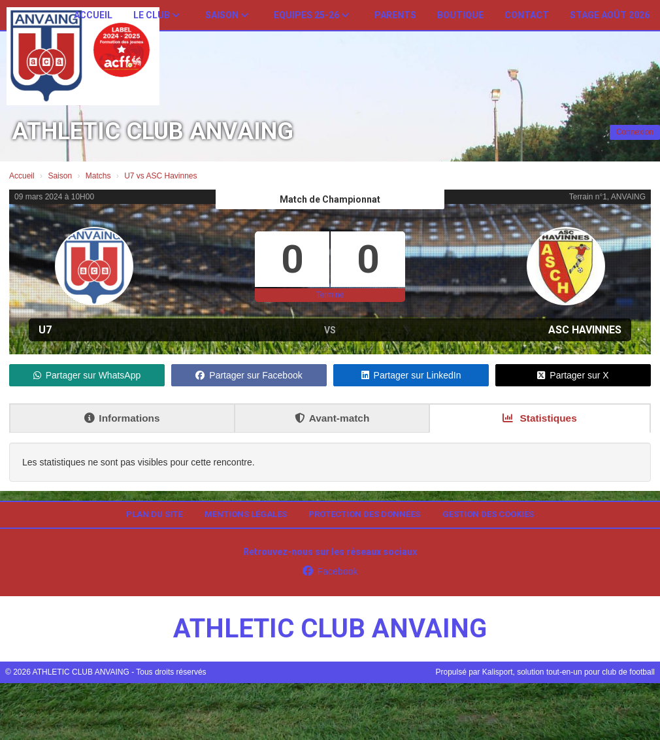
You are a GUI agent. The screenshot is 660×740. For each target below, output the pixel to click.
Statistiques (540, 418)
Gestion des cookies (488, 514)
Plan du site (154, 514)
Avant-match (332, 418)
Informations (121, 418)
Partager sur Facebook (248, 375)
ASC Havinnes (584, 330)
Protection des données (364, 514)
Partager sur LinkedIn (411, 375)
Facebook (330, 571)
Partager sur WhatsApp (87, 375)
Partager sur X (572, 375)
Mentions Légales (246, 514)
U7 (45, 330)
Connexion (634, 132)
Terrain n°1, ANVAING (607, 196)
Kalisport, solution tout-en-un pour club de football (568, 672)
